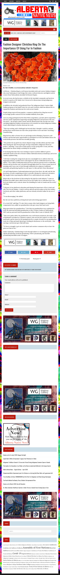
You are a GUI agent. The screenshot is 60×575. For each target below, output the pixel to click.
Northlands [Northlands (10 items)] (33, 566)
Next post (36, 259)
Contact (24, 1)
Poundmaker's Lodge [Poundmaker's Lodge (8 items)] (7, 568)
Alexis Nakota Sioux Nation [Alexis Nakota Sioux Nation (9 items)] (36, 546)
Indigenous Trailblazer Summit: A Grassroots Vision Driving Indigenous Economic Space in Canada (26, 463)
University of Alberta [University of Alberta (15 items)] (42, 570)
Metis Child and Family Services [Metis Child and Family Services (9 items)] (49, 559)
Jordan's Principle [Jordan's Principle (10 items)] (38, 559)
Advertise (18, 1)
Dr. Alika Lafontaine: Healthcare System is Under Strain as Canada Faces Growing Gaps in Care (25, 489)
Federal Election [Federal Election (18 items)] (31, 557)
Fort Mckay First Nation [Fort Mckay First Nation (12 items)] (42, 557)
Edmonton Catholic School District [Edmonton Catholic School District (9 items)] (38, 555)
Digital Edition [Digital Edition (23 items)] (26, 555)
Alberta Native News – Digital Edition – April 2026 (15, 471)
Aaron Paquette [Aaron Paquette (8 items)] (6, 546)
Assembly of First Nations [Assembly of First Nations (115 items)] (36, 549)
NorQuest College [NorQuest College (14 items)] (11, 566)
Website (7, 305)
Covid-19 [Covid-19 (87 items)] (16, 554)
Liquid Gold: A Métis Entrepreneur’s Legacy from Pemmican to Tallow (19, 460)
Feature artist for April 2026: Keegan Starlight (14, 456)
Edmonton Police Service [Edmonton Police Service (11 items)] (50, 555)
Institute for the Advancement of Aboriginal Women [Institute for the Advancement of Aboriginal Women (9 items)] (24, 559)
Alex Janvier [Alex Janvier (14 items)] (45, 546)
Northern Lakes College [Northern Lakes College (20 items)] (23, 566)
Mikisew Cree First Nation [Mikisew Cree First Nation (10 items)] (23, 561)
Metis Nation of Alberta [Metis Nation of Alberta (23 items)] (10, 562)
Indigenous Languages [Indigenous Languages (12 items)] (8, 559)
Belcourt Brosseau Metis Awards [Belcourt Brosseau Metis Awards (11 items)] (15, 552)
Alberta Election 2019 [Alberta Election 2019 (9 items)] (13, 546)
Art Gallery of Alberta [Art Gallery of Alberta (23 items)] (15, 549)
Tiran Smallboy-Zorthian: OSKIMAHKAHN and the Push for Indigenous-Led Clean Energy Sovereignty (27, 478)
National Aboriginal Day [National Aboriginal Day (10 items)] (34, 561)
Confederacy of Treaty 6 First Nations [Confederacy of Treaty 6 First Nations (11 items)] (39, 552)
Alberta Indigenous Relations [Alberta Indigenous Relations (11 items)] (24, 546)
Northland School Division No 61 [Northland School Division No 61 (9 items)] (42, 566)
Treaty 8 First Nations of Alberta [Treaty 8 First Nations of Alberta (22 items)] (39, 568)
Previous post (25, 259)
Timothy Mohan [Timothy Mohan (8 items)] (14, 568)
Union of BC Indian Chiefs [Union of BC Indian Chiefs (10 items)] (31, 570)
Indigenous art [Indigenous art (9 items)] (51, 557)
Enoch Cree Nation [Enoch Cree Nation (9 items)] (22, 557)
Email (6, 300)
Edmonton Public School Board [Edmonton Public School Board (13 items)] (10, 557)
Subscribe (11, 1)
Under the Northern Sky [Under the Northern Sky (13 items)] (19, 570)
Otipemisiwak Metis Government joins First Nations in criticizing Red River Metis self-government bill (27, 474)
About (5, 1)
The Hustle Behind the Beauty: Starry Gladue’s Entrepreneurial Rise (19, 482)
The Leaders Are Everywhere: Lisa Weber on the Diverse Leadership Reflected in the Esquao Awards (27, 467)
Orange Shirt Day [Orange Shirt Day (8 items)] (52, 566)
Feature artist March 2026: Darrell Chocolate (14, 485)
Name (6, 295)
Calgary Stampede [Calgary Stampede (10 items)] (26, 552)
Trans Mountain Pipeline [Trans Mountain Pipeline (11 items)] (22, 568)
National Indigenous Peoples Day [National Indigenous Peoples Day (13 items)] (47, 562)
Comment (7, 283)
